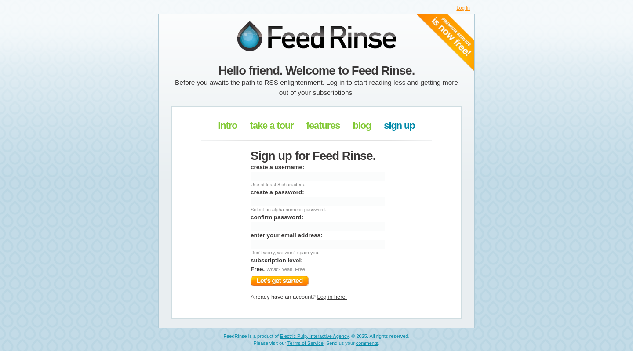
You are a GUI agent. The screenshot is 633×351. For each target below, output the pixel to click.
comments (367, 343)
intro (227, 125)
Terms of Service (305, 343)
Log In (463, 8)
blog (362, 125)
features (323, 125)
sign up (399, 125)
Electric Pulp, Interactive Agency (314, 336)
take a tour (272, 125)
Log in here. (332, 296)
